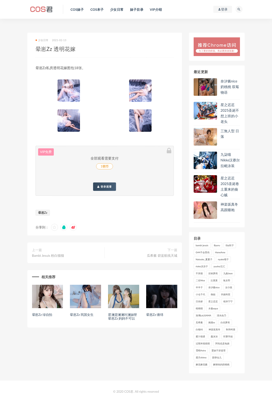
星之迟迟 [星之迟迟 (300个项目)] (213, 301)
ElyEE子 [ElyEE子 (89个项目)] (230, 245)
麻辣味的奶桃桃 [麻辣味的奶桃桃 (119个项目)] (221, 364)
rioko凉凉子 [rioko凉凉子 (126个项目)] (202, 266)
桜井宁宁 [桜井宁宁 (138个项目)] (228, 301)
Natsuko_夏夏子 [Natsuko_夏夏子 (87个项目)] (204, 259)
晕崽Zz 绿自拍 (42, 315)
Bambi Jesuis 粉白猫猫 (48, 255)
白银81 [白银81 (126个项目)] (199, 329)
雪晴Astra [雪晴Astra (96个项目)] (201, 350)
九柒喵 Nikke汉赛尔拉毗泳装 (230, 160)
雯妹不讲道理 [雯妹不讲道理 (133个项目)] (218, 350)
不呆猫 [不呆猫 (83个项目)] (199, 273)
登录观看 (104, 186)
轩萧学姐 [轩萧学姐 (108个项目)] (228, 336)
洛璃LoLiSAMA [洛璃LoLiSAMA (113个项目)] (203, 315)
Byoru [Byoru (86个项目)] (217, 245)
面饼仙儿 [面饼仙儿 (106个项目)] (216, 357)
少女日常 (42, 40)
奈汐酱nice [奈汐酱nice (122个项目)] (214, 287)
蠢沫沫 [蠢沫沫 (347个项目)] (214, 336)
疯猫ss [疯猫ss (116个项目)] (211, 322)
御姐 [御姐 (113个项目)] (213, 294)
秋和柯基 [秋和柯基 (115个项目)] (230, 329)
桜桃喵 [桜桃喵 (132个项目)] (199, 308)
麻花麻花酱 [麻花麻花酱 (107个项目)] (201, 364)
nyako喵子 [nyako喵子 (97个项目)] (223, 259)
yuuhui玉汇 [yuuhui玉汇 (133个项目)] (219, 266)
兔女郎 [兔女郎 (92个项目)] (226, 280)
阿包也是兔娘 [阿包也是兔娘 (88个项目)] (222, 343)
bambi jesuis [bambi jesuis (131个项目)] (202, 245)
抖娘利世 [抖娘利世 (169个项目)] (225, 294)
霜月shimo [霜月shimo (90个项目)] (201, 357)
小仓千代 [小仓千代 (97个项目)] (200, 294)
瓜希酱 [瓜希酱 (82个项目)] (199, 322)
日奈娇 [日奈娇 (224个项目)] (199, 301)
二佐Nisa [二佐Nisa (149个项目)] (200, 280)
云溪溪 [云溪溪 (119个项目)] (214, 280)
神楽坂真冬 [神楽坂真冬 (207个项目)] (214, 329)
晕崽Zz (42, 212)
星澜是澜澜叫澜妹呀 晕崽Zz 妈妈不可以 (122, 317)
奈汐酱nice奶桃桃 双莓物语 (230, 86)
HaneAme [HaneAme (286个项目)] (220, 252)
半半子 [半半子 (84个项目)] (199, 287)
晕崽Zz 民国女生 (82, 315)
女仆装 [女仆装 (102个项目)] (228, 287)
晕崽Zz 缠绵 (154, 315)
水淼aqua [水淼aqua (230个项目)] (213, 308)
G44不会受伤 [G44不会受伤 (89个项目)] (203, 252)
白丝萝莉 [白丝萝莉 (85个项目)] (225, 322)
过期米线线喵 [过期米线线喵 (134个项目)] (203, 343)
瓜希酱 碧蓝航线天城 (162, 255)
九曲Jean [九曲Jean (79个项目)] (228, 273)
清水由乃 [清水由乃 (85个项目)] (221, 315)
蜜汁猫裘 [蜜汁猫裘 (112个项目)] (200, 336)
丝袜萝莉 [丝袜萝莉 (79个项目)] (213, 273)
